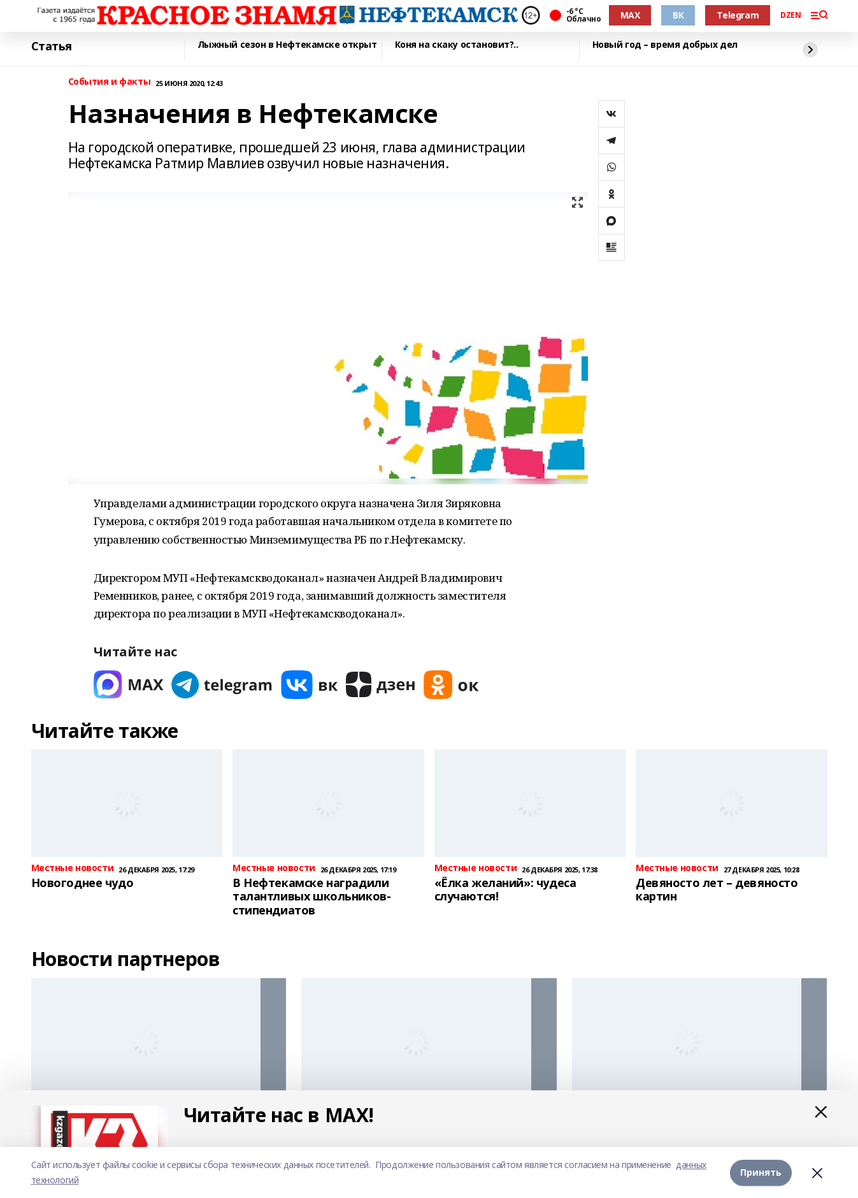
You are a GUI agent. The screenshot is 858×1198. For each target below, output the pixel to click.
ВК (678, 15)
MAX (630, 15)
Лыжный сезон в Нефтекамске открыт (287, 45)
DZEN (790, 15)
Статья (51, 47)
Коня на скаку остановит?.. (456, 45)
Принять (761, 1172)
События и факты (109, 81)
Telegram (738, 15)
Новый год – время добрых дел (665, 45)
